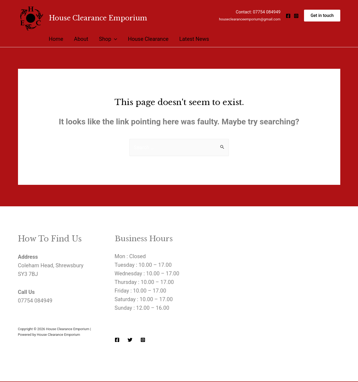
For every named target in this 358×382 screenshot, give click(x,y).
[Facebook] (288, 15)
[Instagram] (296, 15)
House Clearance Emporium (98, 18)
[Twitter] (130, 340)
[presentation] (114, 39)
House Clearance (148, 39)
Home (56, 39)
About (81, 39)
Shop (108, 39)
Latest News (194, 39)
